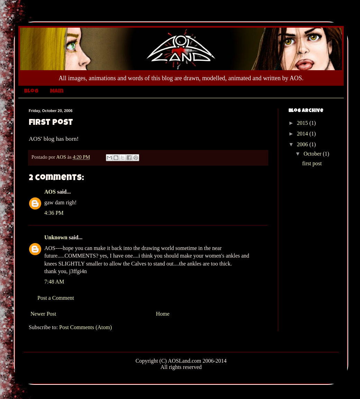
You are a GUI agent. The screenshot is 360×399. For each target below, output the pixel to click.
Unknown (56, 237)
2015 (303, 123)
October (313, 154)
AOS (50, 192)
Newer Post (43, 314)
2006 (303, 144)
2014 (303, 134)
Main (56, 91)
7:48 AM (54, 282)
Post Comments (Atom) (85, 327)
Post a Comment (55, 298)
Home (163, 314)
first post (312, 163)
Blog (31, 91)
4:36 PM (54, 213)
